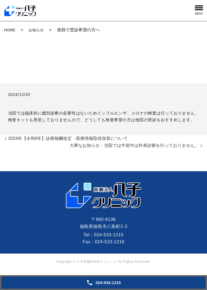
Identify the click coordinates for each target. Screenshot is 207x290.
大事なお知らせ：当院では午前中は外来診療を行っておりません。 (134, 145)
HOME (9, 30)
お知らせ (36, 30)
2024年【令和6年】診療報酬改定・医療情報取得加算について (68, 138)
